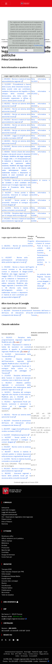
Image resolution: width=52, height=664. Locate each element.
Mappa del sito (44, 654)
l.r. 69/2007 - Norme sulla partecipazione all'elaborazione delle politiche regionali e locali (14, 260)
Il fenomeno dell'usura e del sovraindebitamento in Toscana (40, 313)
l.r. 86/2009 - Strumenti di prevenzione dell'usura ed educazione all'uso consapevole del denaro (16, 313)
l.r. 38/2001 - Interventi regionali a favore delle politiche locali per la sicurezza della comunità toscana (16, 475)
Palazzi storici (6, 519)
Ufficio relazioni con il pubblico (13, 538)
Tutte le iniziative (8, 595)
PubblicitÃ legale (37, 652)
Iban (12, 654)
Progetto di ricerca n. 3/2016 (32, 243)
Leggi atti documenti (9, 512)
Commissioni (6, 41)
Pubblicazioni (6, 590)
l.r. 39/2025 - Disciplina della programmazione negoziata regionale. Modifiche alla (16, 339)
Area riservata (10, 602)
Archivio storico (33, 654)
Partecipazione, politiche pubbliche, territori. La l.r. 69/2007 (43, 259)
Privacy (25, 654)
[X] (5, 640)
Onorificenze (6, 586)
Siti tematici (24, 656)
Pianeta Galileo (7, 588)
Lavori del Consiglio (8, 510)
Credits (36, 661)
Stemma (5, 524)
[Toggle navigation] (6, 3)
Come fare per (7, 557)
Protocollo (5, 548)
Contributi (5, 552)
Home (3, 39)
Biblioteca (5, 543)
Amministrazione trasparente (14, 652)
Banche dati (6, 550)
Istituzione (5, 508)
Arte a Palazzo (7, 522)
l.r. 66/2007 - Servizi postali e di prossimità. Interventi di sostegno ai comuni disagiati (16, 195)
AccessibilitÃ (33, 656)
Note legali (27, 652)
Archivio (4, 545)
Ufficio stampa (7, 541)
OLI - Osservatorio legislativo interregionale (17, 517)
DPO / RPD (18, 654)
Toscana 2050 (7, 569)
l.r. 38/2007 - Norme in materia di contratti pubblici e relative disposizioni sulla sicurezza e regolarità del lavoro (16, 454)
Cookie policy (38, 45)
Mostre (4, 583)
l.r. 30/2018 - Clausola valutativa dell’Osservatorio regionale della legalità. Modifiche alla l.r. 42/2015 (16, 361)
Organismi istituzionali (9, 515)
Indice (17, 656)
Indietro (47, 41)
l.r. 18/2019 (24, 351)
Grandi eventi (6, 579)
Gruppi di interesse (8, 555)
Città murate (6, 574)
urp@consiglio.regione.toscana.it (13, 619)
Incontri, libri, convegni (10, 581)
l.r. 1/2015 (16, 342)
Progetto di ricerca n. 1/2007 (32, 269)
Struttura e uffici (7, 536)
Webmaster (43, 661)
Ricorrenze (5, 592)
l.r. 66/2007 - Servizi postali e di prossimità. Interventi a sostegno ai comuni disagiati (16, 439)
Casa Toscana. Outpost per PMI (13, 572)
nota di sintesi (42, 288)
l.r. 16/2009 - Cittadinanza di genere (14, 435)
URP (4, 609)
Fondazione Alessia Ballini (11, 576)
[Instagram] (9, 640)
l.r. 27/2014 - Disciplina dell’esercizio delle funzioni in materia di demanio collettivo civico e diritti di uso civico (16, 378)
